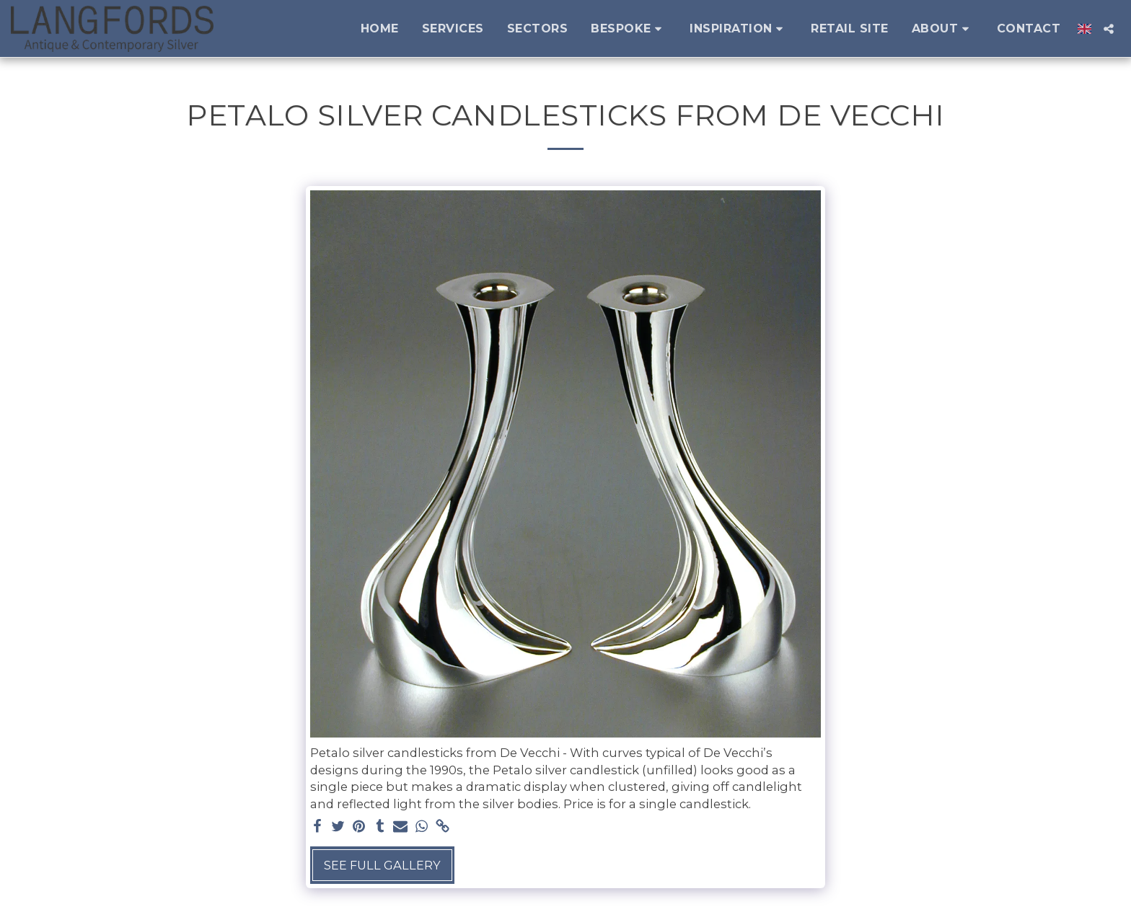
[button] (628, 28)
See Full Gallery (382, 865)
